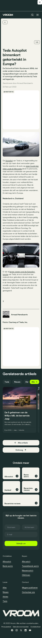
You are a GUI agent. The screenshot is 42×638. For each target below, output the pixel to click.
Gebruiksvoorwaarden (21, 627)
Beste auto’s (8, 566)
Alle (34, 382)
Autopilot (9, 160)
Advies (5, 596)
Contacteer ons (28, 592)
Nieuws (17, 382)
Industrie (21, 430)
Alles (5, 587)
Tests (5, 601)
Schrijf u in (20, 543)
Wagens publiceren (30, 587)
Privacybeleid (6, 627)
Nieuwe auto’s (27, 570)
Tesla (7, 382)
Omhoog (20, 450)
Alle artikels (21, 443)
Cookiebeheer (35, 627)
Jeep (15, 430)
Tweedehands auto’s (30, 566)
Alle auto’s (7, 561)
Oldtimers (26, 575)
